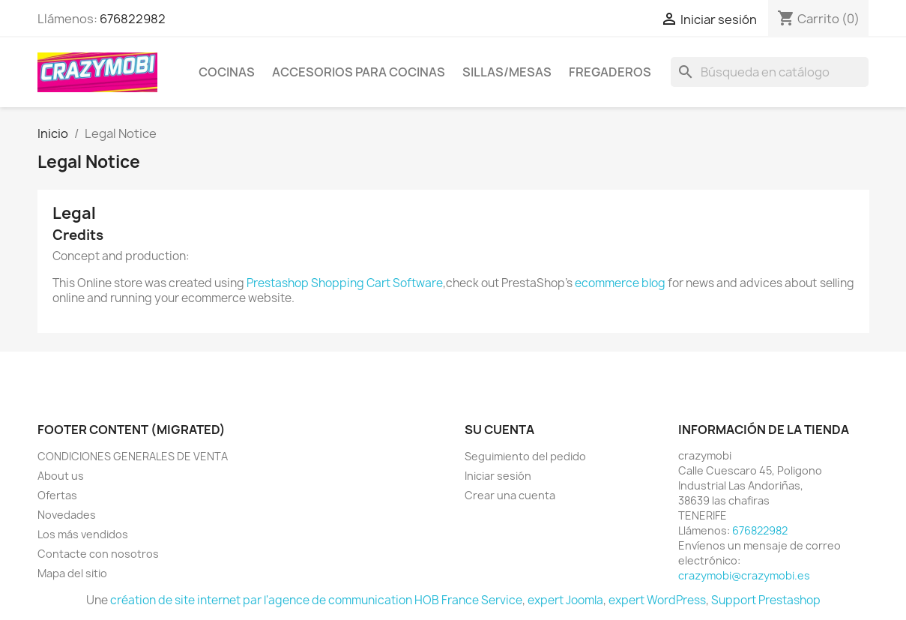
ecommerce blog (620, 283)
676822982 (133, 18)
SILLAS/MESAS (507, 72)
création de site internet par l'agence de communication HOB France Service (316, 600)
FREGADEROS (610, 72)
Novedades (66, 515)
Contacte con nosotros (98, 554)
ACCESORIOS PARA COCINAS (358, 72)
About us (60, 476)
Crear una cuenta (510, 495)
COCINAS (227, 72)
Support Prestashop (766, 600)
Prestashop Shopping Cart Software (345, 283)
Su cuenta (499, 429)
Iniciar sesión (498, 476)
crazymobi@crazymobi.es (744, 575)
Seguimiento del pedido (525, 456)
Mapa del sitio (72, 573)
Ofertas (57, 495)
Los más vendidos (82, 534)
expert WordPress (657, 600)
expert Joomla (565, 600)
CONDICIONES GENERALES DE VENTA (132, 456)
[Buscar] (770, 72)
